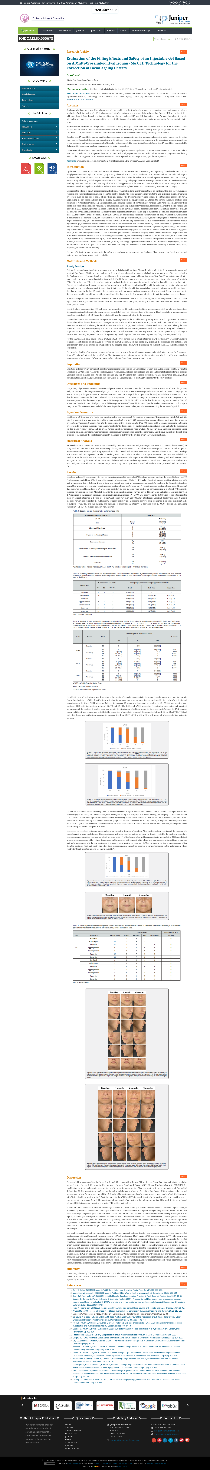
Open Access (96, 30)
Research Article (78, 51)
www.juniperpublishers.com (166, 1434)
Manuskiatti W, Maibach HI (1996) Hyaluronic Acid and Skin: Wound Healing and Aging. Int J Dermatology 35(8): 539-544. (125, 1293)
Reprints (69, 1445)
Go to (183, 52)
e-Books (111, 30)
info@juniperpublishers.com (166, 1430)
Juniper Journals (49, 2)
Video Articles (71, 1442)
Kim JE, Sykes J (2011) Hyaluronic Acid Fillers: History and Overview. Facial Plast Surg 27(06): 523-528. (118, 1290)
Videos (123, 30)
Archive (25, 106)
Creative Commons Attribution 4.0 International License (112, 1463)
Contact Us (161, 30)
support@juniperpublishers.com (125, 1440)
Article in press (28, 94)
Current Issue (27, 100)
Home (169, 39)
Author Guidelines (73, 1430)
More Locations (72, 1448)
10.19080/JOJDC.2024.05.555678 (80, 99)
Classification (47, 30)
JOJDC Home (27, 30)
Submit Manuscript (141, 30)
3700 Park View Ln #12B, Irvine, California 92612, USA (84, 2)
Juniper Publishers (32, 2)
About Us (69, 1427)
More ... (38, 1442)
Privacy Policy (122, 1466)
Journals (80, 30)
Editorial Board (28, 88)
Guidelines (65, 30)
